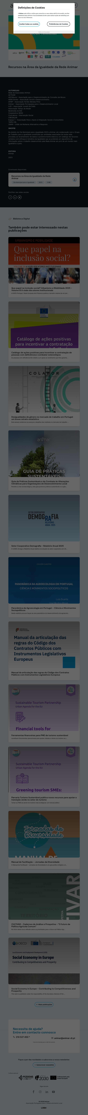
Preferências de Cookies (58, 24)
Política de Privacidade (44, 32)
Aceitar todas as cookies (29, 24)
